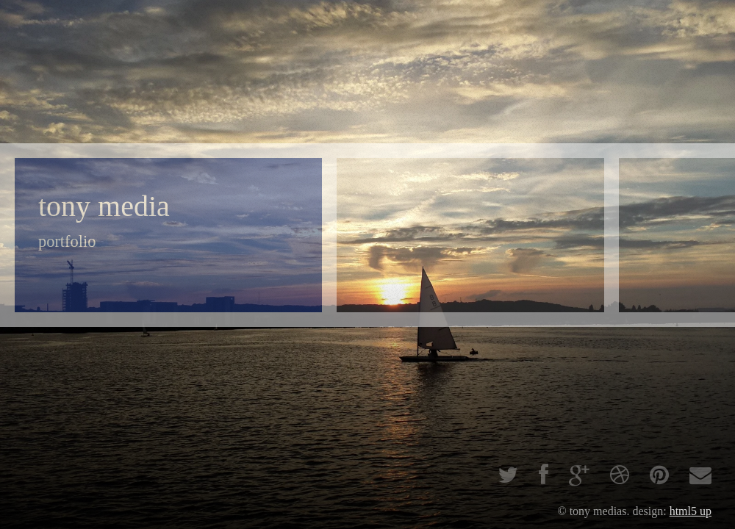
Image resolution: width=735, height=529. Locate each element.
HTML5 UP (690, 511)
